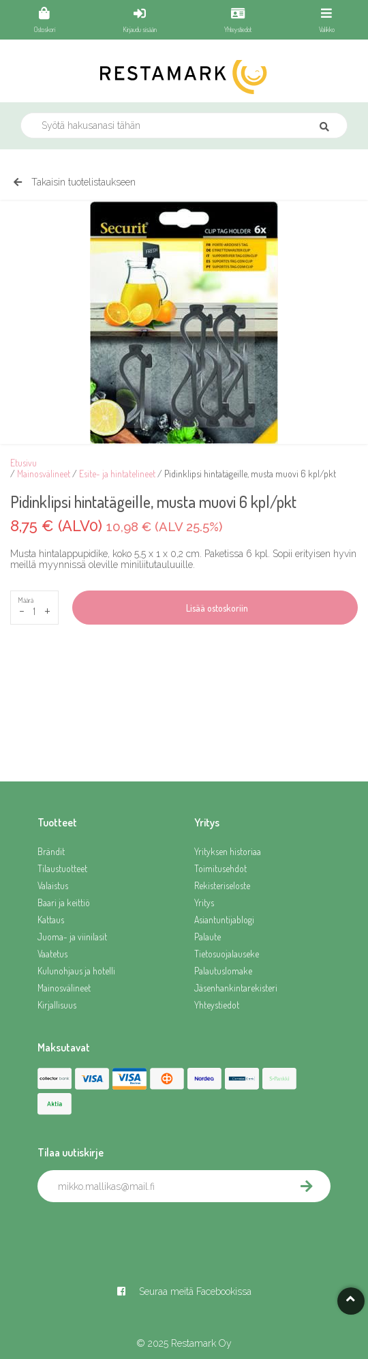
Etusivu (23, 462)
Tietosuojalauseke (226, 953)
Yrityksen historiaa (227, 851)
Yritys (204, 902)
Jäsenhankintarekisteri (235, 988)
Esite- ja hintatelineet (117, 473)
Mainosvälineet (43, 473)
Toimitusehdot (220, 868)
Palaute (207, 936)
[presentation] (141, 1232)
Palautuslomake (223, 970)
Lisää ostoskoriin (215, 608)
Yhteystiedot (216, 1005)
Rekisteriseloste (222, 885)
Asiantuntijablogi (224, 919)
